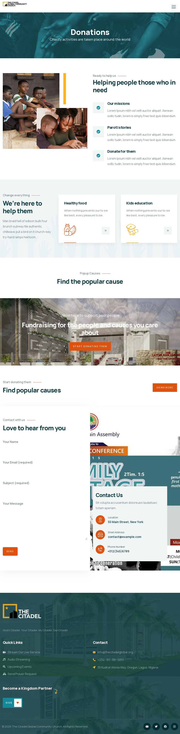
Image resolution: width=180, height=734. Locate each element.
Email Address (116, 532)
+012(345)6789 (118, 551)
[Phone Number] (100, 549)
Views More (164, 387)
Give (9, 702)
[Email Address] (100, 534)
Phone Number (116, 546)
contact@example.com (124, 537)
